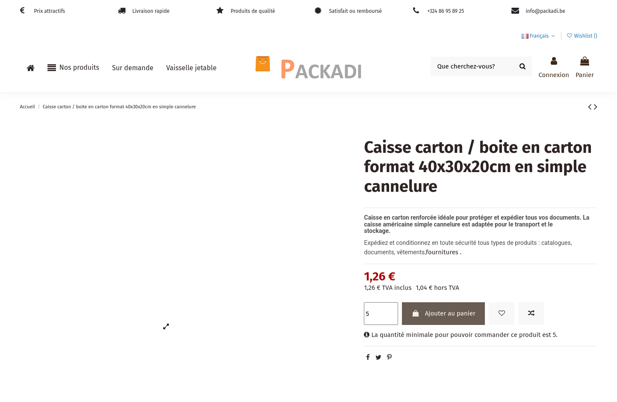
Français (539, 36)
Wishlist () (581, 36)
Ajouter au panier (443, 313)
